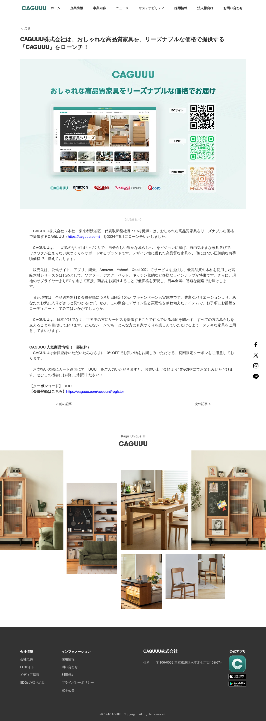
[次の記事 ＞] (200, 404)
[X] (255, 355)
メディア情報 (29, 674)
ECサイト (27, 667)
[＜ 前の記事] (70, 404)
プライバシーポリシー (78, 682)
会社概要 (26, 659)
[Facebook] (255, 344)
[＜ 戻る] (35, 28)
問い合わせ (70, 667)
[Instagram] (255, 365)
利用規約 (68, 674)
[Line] (255, 376)
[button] (76, 8)
